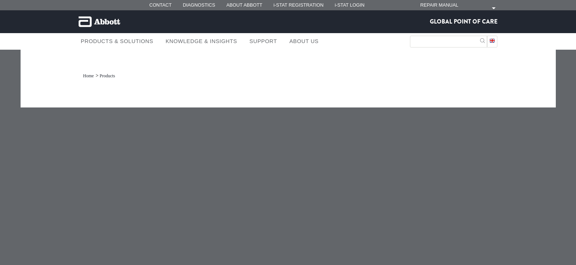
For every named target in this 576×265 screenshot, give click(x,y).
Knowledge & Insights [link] (201, 41)
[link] (89, 75)
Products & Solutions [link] (117, 41)
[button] (482, 40)
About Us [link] (304, 41)
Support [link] (263, 41)
